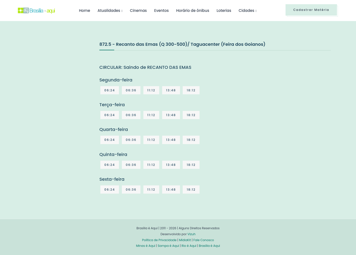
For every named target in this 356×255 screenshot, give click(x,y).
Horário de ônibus (192, 10)
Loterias (224, 10)
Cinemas (138, 10)
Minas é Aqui (145, 246)
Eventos (161, 10)
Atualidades (108, 10)
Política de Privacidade (159, 240)
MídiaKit (185, 240)
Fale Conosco (203, 240)
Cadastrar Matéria (311, 10)
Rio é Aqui (188, 246)
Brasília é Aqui (209, 246)
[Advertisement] (55, 78)
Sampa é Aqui (168, 246)
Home (84, 10)
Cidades (246, 10)
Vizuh (191, 234)
